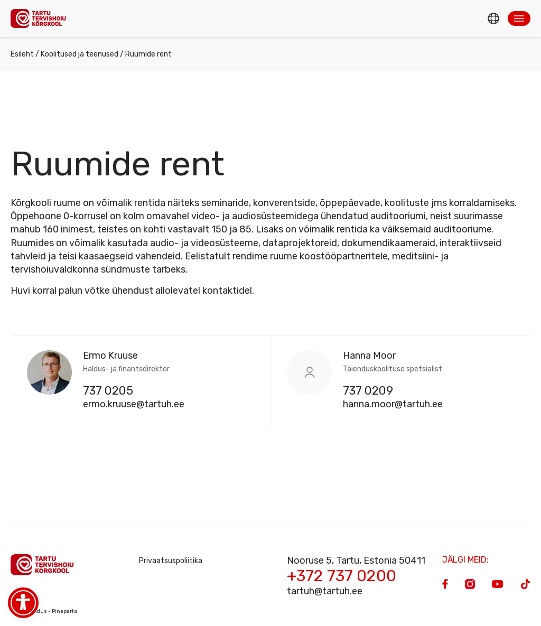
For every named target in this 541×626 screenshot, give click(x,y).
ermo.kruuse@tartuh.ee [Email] (133, 404)
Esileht (22, 54)
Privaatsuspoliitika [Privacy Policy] (170, 560)
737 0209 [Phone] (368, 391)
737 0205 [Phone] (108, 391)
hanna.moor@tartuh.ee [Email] (393, 404)
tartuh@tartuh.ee (324, 591)
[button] (519, 18)
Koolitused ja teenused (79, 54)
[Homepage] (41, 18)
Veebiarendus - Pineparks (44, 611)
